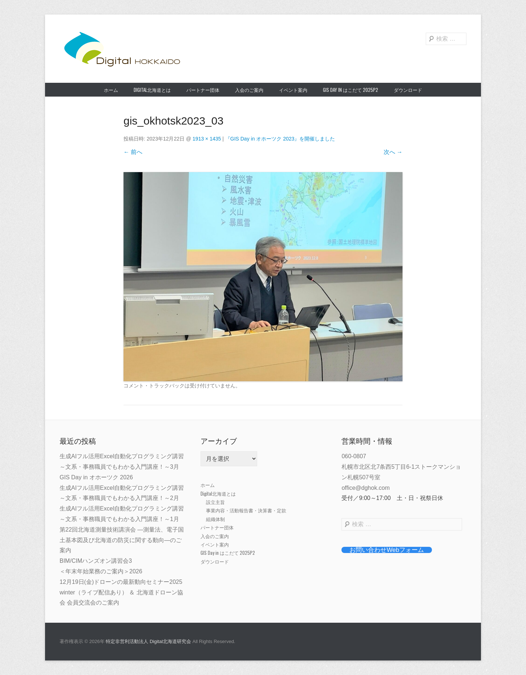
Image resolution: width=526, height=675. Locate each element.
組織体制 (215, 518)
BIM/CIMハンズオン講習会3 (96, 561)
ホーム (111, 89)
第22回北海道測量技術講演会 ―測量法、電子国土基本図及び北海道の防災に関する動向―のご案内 (122, 540)
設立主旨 (215, 501)
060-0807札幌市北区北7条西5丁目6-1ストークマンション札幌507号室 (401, 466)
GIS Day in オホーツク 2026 (96, 477)
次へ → (393, 152)
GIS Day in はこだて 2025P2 (350, 89)
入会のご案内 (249, 89)
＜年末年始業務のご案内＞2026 (101, 571)
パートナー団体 (202, 89)
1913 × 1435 (207, 139)
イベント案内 (293, 89)
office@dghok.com (365, 488)
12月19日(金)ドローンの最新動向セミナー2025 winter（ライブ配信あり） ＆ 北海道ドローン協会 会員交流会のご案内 (121, 592)
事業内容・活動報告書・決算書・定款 (246, 510)
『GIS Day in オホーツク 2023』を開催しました (280, 139)
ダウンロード (408, 89)
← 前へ (133, 152)
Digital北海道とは (152, 89)
